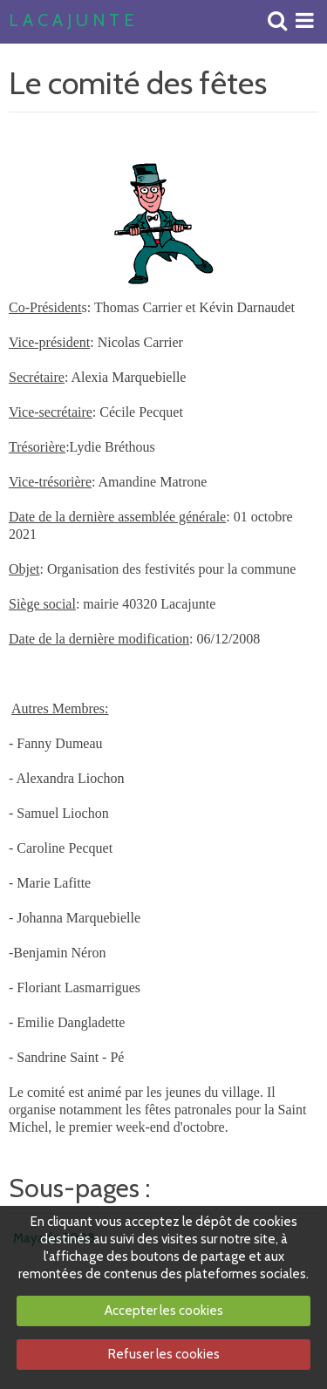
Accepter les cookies (164, 1310)
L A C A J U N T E (71, 21)
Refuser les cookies (164, 1354)
